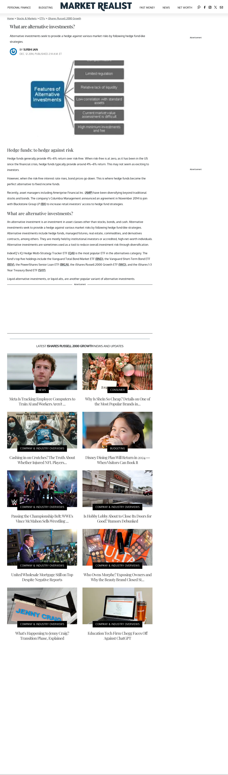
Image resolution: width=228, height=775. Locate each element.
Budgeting (46, 7)
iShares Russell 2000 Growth (64, 18)
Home (10, 18)
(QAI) (71, 253)
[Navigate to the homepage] (96, 6)
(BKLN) (64, 264)
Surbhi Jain (30, 49)
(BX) (43, 204)
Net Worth (185, 7)
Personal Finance (19, 7)
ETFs (42, 18)
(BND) (99, 259)
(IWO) (122, 264)
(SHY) (41, 270)
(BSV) (10, 264)
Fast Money (147, 7)
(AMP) (88, 192)
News (166, 7)
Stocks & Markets (27, 18)
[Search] (199, 6)
